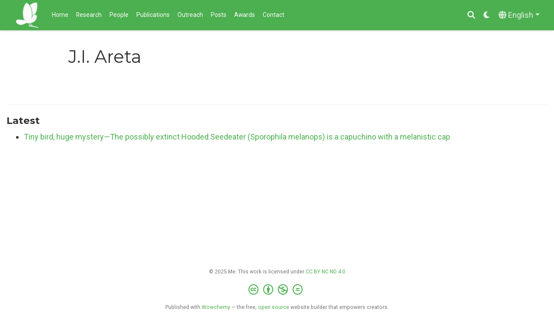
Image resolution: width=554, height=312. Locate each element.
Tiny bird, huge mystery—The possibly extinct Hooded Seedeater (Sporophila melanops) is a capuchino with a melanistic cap (237, 136)
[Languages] (519, 15)
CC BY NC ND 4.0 (325, 272)
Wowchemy (216, 307)
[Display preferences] (487, 15)
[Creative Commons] (277, 290)
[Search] (471, 15)
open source (273, 307)
